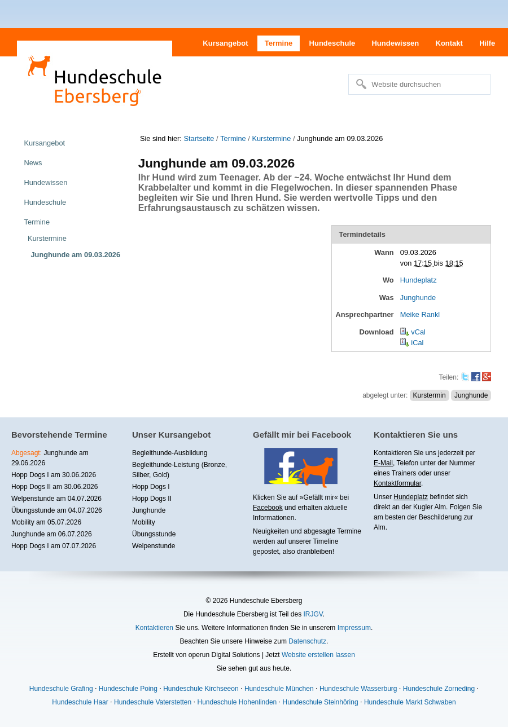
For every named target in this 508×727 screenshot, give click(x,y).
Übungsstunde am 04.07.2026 (56, 510)
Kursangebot (225, 43)
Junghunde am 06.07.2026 (51, 534)
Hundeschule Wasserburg (358, 689)
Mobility (143, 522)
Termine (279, 43)
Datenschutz (307, 641)
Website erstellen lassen (318, 655)
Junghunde (418, 297)
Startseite (198, 138)
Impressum (354, 628)
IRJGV (312, 614)
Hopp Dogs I (151, 487)
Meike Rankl (420, 314)
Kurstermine (271, 138)
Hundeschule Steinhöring (320, 702)
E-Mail (383, 463)
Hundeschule (332, 43)
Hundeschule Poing (128, 689)
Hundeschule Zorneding (439, 689)
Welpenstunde (154, 546)
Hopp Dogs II (152, 499)
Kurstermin (429, 395)
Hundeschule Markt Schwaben (410, 702)
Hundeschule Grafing (61, 689)
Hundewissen (395, 43)
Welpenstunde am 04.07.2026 (56, 499)
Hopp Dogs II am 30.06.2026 (54, 487)
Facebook (268, 508)
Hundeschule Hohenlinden (237, 702)
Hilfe (487, 43)
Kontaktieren (154, 628)
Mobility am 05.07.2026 (46, 522)
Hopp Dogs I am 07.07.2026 (53, 546)
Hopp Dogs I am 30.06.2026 (53, 475)
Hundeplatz (418, 280)
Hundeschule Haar (80, 702)
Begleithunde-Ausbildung (169, 453)
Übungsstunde (154, 534)
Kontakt (449, 43)
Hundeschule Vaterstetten (152, 702)
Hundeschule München (279, 689)
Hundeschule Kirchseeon (200, 689)
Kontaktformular (397, 483)
